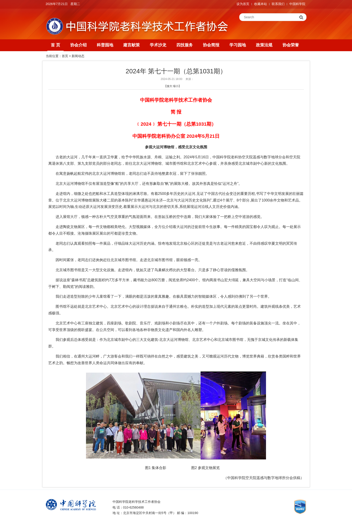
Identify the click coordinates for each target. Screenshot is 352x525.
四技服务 (184, 45)
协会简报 (211, 45)
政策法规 (264, 45)
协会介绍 (78, 45)
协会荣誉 (290, 45)
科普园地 (105, 45)
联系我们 (278, 4)
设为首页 (242, 4)
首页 (65, 56)
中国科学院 (297, 4)
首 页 (55, 45)
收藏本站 (260, 4)
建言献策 (131, 45)
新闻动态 (78, 56)
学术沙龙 (158, 45)
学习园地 (237, 45)
